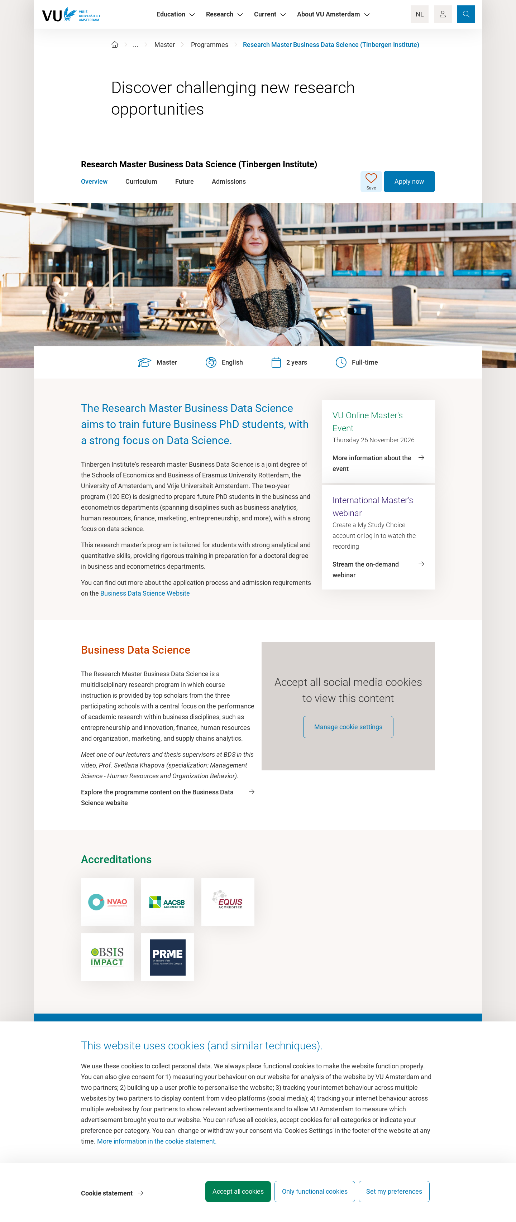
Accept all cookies (228, 1195)
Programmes (209, 44)
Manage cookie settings (348, 733)
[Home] (114, 44)
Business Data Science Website (145, 593)
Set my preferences (394, 1195)
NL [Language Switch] (420, 14)
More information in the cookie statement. (157, 1145)
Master (164, 44)
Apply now (409, 181)
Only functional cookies (310, 1195)
